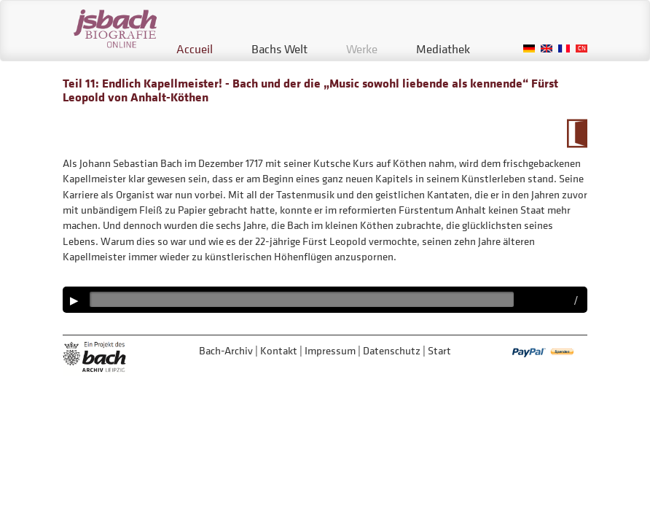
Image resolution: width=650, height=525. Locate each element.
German (529, 48)
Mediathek (443, 49)
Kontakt (278, 350)
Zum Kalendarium (576, 133)
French (564, 48)
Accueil (194, 49)
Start (439, 350)
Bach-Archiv (226, 350)
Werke (361, 49)
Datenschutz (391, 350)
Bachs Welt (279, 49)
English (546, 48)
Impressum (330, 350)
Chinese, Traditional (581, 48)
